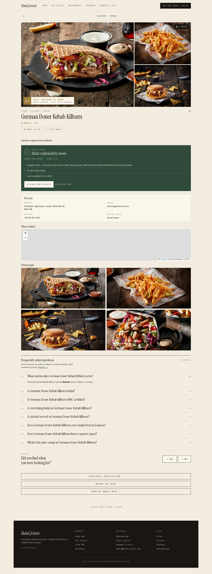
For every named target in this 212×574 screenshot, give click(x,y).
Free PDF (80, 544)
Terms (159, 536)
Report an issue (106, 484)
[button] (106, 245)
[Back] (23, 16)
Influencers (74, 5)
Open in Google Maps (106, 491)
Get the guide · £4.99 (175, 6)
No (184, 459)
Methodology (122, 536)
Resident (80, 549)
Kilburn (34, 111)
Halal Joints (29, 5)
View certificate (39, 184)
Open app (80, 536)
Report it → (43, 367)
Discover (90, 5)
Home (44, 5)
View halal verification (105, 476)
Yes (169, 459)
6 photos (181, 26)
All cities (58, 5)
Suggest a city (108, 5)
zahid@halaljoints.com (128, 549)
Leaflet (162, 259)
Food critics (123, 540)
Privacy (161, 540)
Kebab (24, 111)
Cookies (161, 544)
